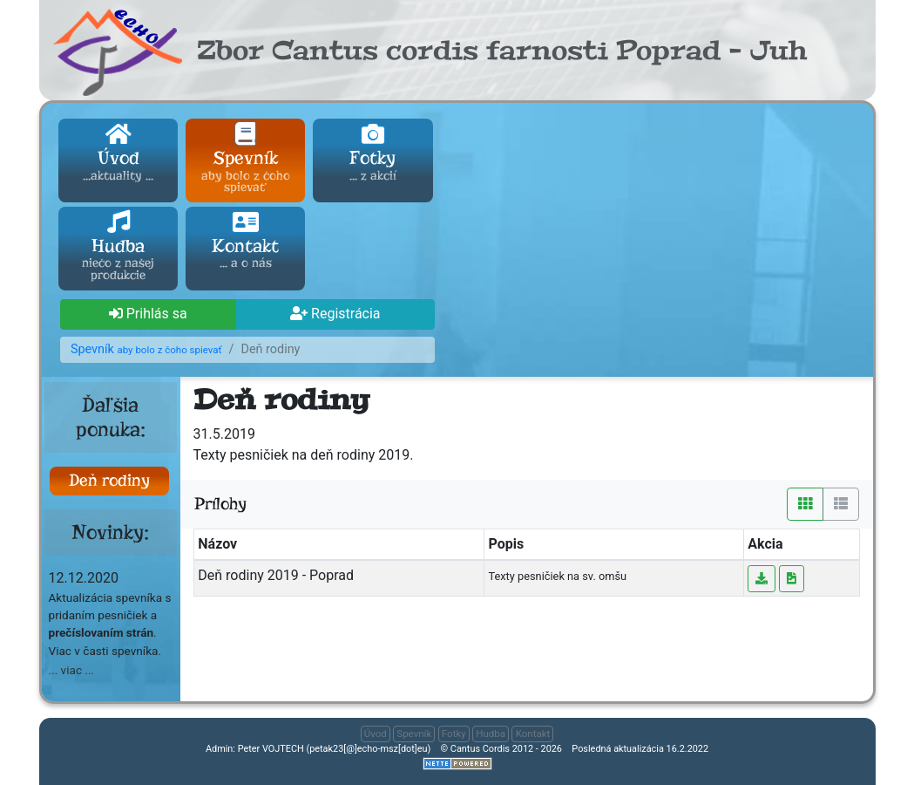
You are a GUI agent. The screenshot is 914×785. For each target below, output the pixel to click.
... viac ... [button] (72, 670)
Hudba (118, 248)
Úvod (118, 153)
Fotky (372, 153)
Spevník (245, 160)
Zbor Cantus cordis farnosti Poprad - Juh (502, 50)
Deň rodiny (109, 480)
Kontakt (245, 242)
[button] (148, 315)
